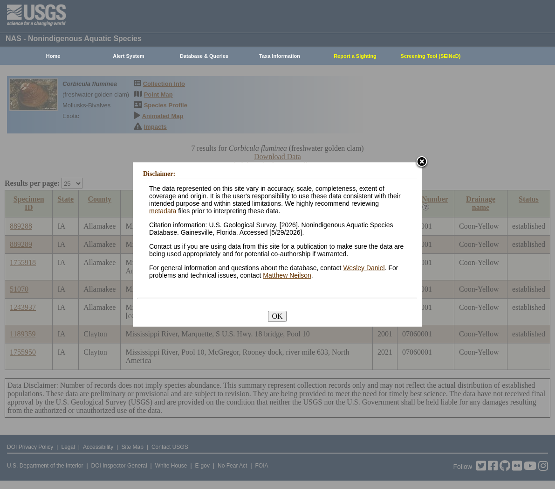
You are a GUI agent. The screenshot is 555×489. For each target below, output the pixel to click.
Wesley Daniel (363, 268)
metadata (162, 211)
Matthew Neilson (287, 275)
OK (277, 316)
